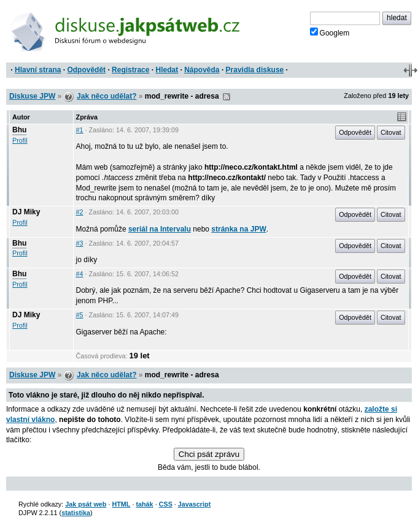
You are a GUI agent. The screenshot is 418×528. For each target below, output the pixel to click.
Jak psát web (85, 504)
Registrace (130, 70)
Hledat (166, 70)
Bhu (19, 130)
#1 (79, 130)
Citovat (391, 132)
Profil (20, 140)
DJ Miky (26, 212)
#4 (79, 273)
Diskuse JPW (32, 96)
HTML (121, 504)
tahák (144, 504)
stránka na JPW (238, 229)
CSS (165, 504)
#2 (79, 212)
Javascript (194, 504)
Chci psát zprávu (209, 454)
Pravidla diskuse (255, 70)
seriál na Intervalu (159, 229)
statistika (75, 512)
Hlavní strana (38, 70)
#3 (79, 243)
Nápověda (201, 70)
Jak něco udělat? (106, 96)
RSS (226, 96)
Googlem (330, 32)
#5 (79, 315)
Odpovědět (86, 70)
